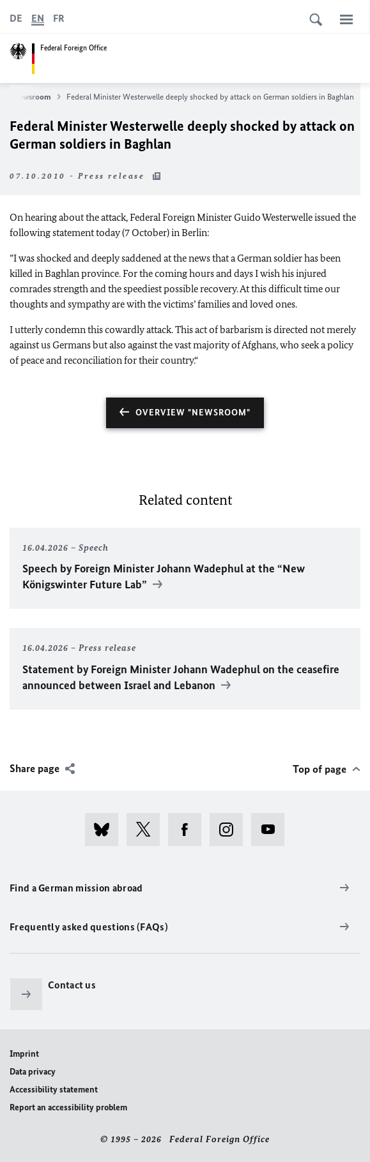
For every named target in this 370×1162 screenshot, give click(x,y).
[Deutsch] (16, 18)
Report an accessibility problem (68, 1107)
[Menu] (346, 19)
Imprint (24, 1053)
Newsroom (37, 97)
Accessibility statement (54, 1089)
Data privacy (33, 1071)
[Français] (59, 18)
